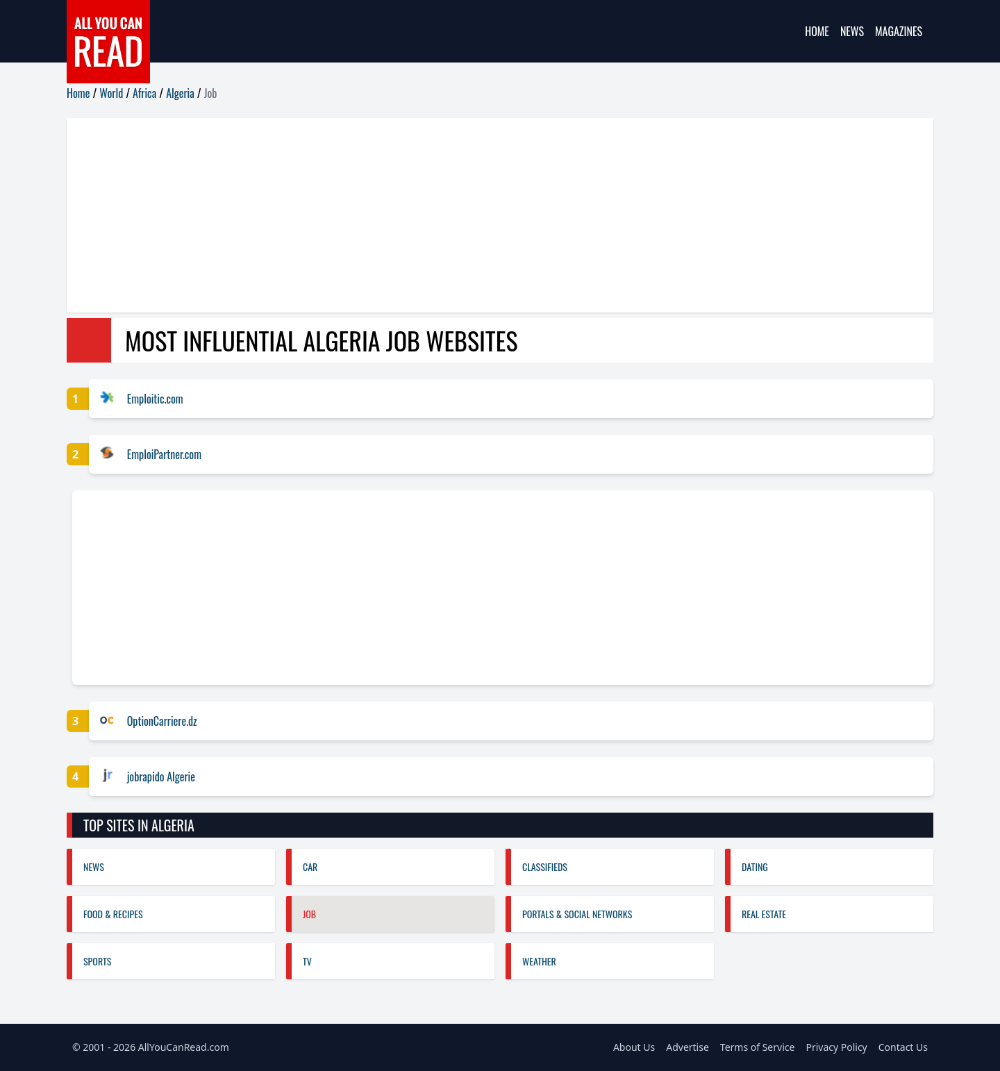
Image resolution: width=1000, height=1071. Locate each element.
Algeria (180, 93)
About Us (634, 1047)
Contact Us (903, 1047)
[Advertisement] (483, 215)
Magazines (898, 31)
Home (817, 31)
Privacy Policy (836, 1047)
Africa (144, 93)
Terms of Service (757, 1047)
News (852, 31)
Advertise (687, 1047)
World (111, 93)
